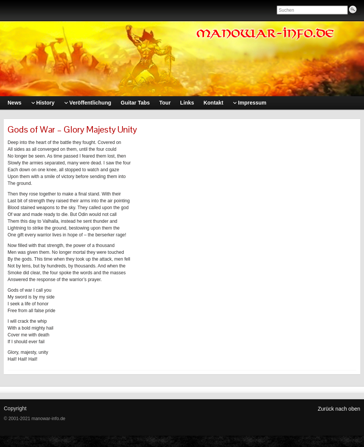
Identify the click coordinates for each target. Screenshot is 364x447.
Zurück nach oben (339, 409)
